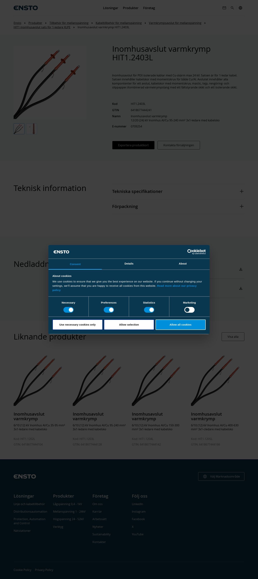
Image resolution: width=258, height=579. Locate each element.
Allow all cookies (180, 324)
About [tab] (183, 263)
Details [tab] (129, 263)
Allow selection (129, 324)
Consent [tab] (75, 264)
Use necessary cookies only (77, 324)
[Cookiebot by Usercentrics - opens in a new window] (190, 252)
